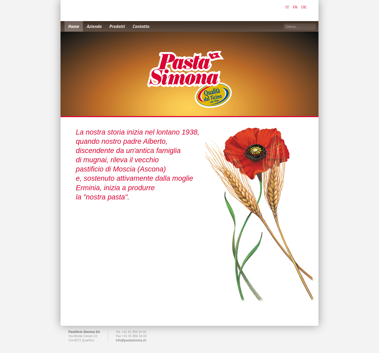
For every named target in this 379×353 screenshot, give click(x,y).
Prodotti (117, 26)
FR (295, 7)
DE (304, 7)
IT (288, 7)
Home (73, 26)
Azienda (94, 26)
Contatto (141, 26)
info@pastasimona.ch (131, 340)
